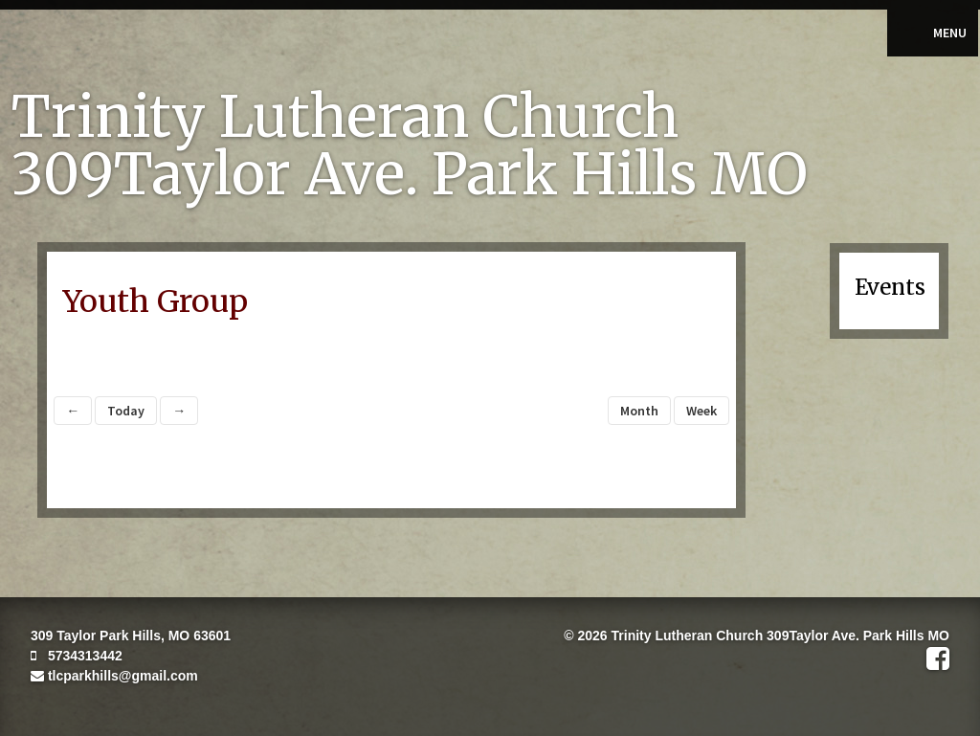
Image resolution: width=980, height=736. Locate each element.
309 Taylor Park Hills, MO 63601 (131, 635)
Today (126, 410)
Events (890, 287)
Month (639, 410)
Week (701, 410)
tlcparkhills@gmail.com (114, 675)
